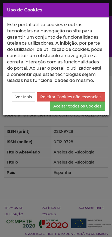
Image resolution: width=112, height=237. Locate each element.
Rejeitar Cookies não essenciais (70, 96)
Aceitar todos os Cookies (77, 106)
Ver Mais (23, 96)
